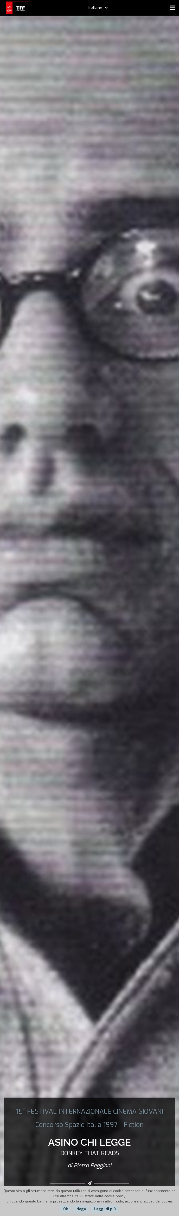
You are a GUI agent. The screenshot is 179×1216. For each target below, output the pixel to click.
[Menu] (172, 7)
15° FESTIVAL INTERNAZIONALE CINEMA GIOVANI (89, 1111)
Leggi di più (105, 1209)
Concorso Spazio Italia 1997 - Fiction (89, 1124)
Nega (81, 1209)
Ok (65, 1209)
